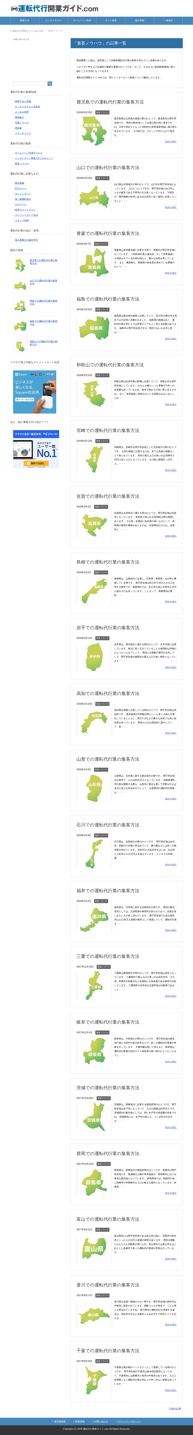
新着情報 (80, 1421)
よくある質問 (22, 112)
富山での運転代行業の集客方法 (111, 1219)
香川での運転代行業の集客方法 (111, 1284)
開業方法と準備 (23, 101)
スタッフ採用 (22, 220)
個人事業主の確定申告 (26, 240)
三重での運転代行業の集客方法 (111, 956)
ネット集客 (111, 20)
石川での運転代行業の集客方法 (111, 824)
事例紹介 (19, 117)
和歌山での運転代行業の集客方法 (113, 364)
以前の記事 (175, 1408)
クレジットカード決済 (26, 215)
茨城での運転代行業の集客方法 (111, 1087)
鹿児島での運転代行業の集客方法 (113, 102)
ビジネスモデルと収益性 (27, 107)
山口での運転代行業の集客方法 (111, 167)
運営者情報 (60, 1421)
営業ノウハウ (22, 122)
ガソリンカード (23, 194)
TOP (28, 31)
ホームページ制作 (82, 20)
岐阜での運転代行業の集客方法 (111, 1022)
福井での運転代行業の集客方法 (111, 890)
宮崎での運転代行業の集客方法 (111, 430)
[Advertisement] (36, 59)
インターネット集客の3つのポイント (34, 158)
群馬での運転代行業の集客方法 (111, 1153)
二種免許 (168, 20)
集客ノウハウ (102, 112)
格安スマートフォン (25, 210)
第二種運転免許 (23, 199)
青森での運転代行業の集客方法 (111, 233)
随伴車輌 (139, 20)
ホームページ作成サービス (29, 153)
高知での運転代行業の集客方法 (111, 693)
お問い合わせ (101, 1421)
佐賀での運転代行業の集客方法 (111, 496)
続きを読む (171, 141)
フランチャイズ (23, 133)
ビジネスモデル (53, 20)
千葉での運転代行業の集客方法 (111, 1350)
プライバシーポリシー (129, 1421)
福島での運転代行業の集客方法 (111, 299)
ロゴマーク (20, 204)
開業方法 (24, 20)
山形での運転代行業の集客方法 (111, 759)
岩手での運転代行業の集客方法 (111, 627)
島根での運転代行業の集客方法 (111, 562)
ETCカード (20, 188)
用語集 (18, 128)
